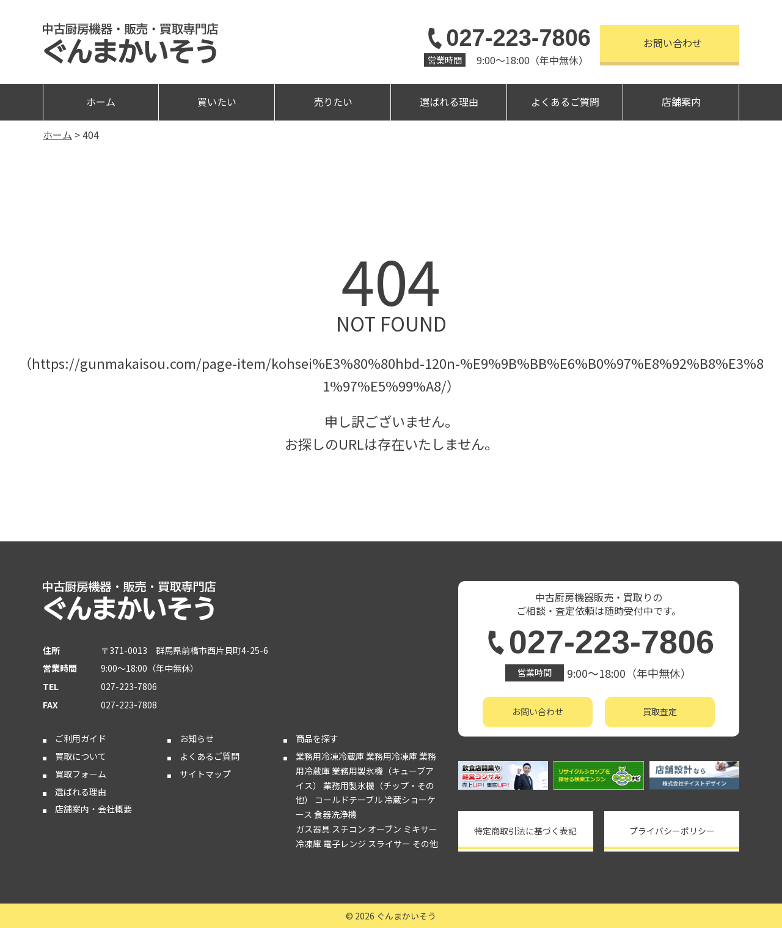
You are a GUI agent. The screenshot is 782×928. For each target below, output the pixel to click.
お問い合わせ (672, 42)
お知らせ (197, 738)
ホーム (100, 101)
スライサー (389, 843)
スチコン (349, 829)
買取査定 (660, 711)
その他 (425, 843)
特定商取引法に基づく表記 (525, 831)
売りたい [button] (333, 101)
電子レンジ (344, 843)
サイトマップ (205, 774)
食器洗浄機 (335, 814)
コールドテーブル (348, 799)
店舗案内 (681, 101)
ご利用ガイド (80, 738)
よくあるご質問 (565, 101)
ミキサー (420, 829)
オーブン (384, 829)
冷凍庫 (308, 843)
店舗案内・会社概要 (93, 809)
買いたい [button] (216, 101)
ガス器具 (313, 829)
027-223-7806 (507, 38)
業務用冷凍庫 (391, 756)
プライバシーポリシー (672, 831)
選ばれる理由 (449, 101)
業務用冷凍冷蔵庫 (330, 756)
